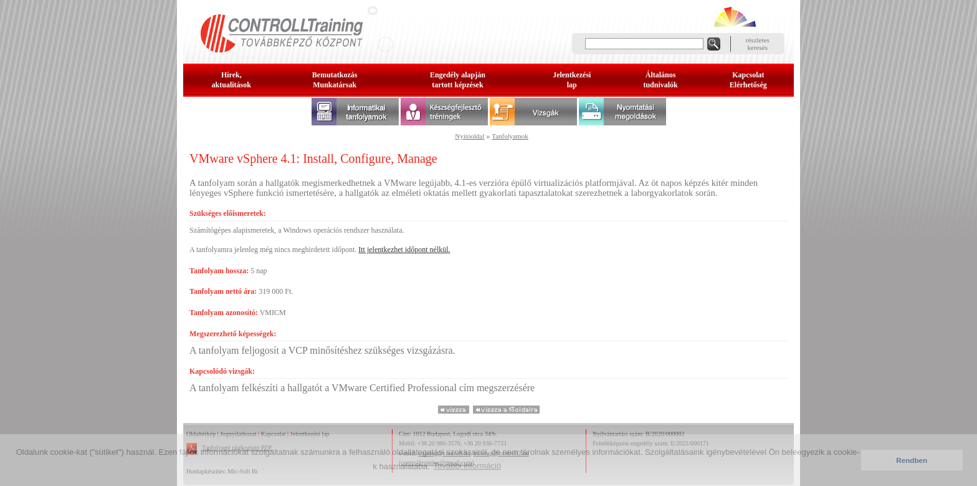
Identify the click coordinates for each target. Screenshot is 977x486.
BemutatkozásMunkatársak (335, 79)
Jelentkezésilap (572, 79)
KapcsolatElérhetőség (748, 79)
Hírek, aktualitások (231, 79)
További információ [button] (467, 465)
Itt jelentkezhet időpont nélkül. (404, 249)
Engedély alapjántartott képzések (457, 79)
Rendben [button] (911, 460)
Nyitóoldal (469, 136)
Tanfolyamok (510, 136)
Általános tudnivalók (660, 79)
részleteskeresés (758, 43)
